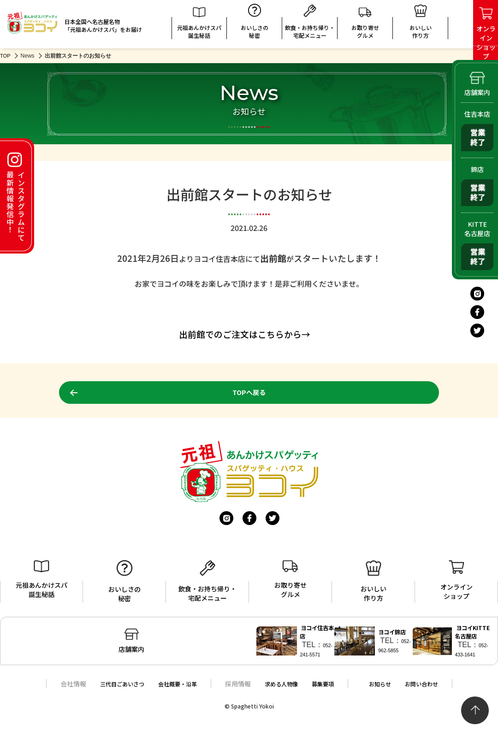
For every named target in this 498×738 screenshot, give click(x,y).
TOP (5, 56)
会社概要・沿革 (172, 691)
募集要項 (328, 691)
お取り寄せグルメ (365, 25)
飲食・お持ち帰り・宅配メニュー (310, 23)
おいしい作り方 (373, 582)
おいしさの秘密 (254, 23)
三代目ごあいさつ (110, 691)
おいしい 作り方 (420, 23)
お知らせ (389, 691)
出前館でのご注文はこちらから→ (244, 334)
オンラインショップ (456, 581)
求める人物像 (281, 691)
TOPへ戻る (249, 392)
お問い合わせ (434, 691)
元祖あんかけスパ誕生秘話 (199, 25)
